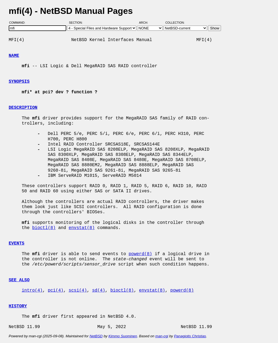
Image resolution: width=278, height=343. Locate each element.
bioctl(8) (43, 228)
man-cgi (161, 336)
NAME (14, 56)
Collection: (175, 22)
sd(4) (98, 290)
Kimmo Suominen (122, 336)
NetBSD (96, 336)
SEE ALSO (19, 280)
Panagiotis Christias (190, 336)
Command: (19, 22)
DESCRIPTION (23, 108)
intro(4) (32, 290)
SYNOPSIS (19, 82)
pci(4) (56, 290)
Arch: (146, 22)
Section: (77, 22)
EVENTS (16, 243)
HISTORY (18, 306)
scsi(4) (78, 290)
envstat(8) (82, 228)
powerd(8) (140, 254)
